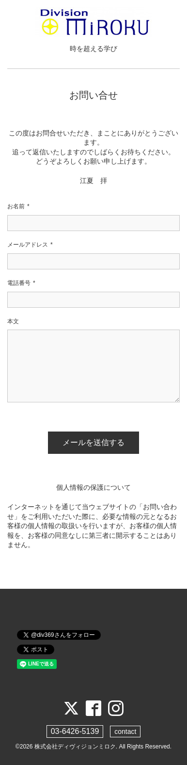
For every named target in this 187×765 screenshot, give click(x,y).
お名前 (18, 206)
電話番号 (21, 283)
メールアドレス (30, 245)
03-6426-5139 (75, 731)
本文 (13, 321)
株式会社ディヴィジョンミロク (75, 746)
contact (125, 731)
